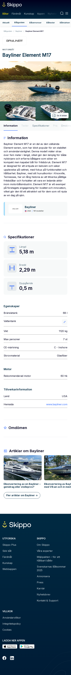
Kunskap (29, 13)
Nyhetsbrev (43, 594)
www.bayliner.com (56, 404)
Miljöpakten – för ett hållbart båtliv (48, 558)
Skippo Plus (9, 544)
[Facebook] (4, 658)
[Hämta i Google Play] (27, 646)
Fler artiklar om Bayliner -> (22, 495)
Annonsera (43, 576)
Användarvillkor (11, 617)
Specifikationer (40, 125)
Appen (41, 13)
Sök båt (6, 550)
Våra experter (45, 550)
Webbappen (9, 569)
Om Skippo (43, 544)
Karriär (41, 588)
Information (11, 125)
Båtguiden (19, 22)
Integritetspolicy (11, 623)
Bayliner (19, 31)
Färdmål (16, 13)
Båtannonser (35, 22)
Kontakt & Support (47, 600)
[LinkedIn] (12, 658)
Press (40, 582)
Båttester (50, 22)
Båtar (5, 13)
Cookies (7, 629)
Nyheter (52, 13)
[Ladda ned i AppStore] (9, 646)
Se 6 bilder (59, 115)
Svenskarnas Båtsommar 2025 (51, 568)
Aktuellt (5, 22)
